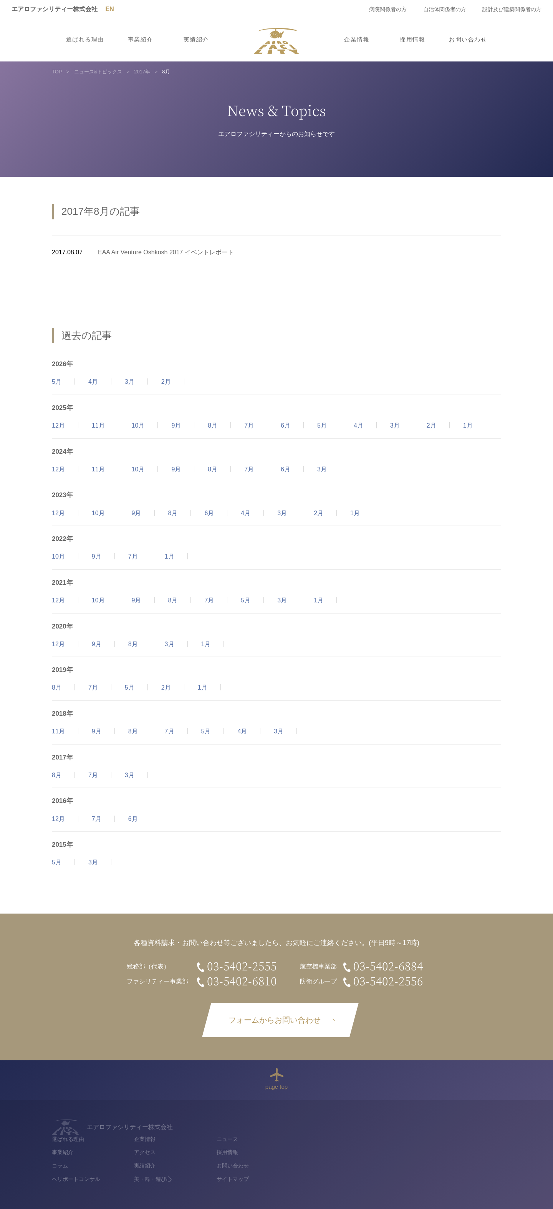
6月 (285, 425)
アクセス (347, 1137)
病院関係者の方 (388, 9)
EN (109, 9)
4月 (93, 381)
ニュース (429, 1124)
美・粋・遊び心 (355, 1165)
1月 (468, 425)
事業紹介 (140, 39)
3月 (129, 381)
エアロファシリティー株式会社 (55, 9)
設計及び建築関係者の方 (511, 9)
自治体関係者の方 (444, 9)
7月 (249, 425)
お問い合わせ (468, 39)
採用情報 (412, 39)
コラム (262, 1151)
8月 (212, 425)
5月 (56, 381)
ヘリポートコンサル (278, 1165)
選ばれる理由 (85, 39)
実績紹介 (196, 39)
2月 (166, 381)
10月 (138, 425)
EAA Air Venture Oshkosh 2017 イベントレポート (166, 252)
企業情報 (356, 39)
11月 (98, 425)
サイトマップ (435, 1165)
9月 (176, 425)
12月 (58, 425)
